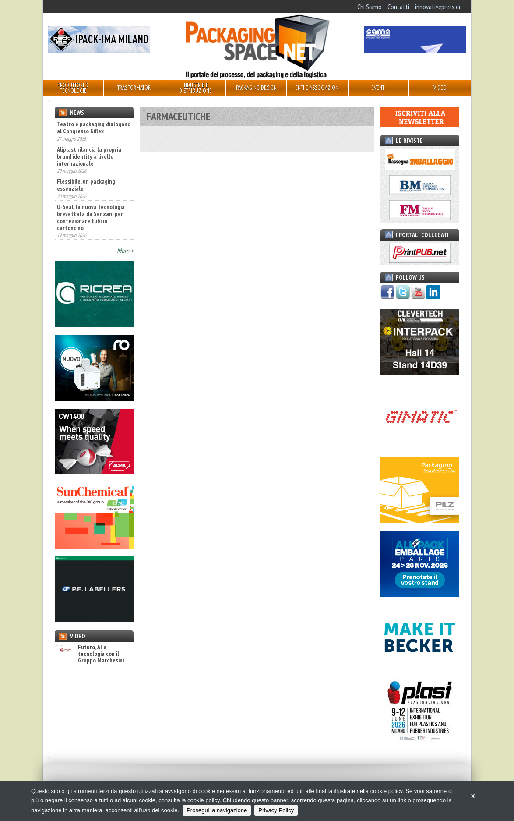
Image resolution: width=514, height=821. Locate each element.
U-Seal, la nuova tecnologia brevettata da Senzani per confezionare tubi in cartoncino (91, 217)
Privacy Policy (276, 810)
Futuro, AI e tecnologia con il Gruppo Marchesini (89, 654)
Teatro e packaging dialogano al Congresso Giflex (93, 127)
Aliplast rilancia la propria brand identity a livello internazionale (89, 156)
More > (125, 250)
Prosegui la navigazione (217, 810)
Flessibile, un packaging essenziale (86, 185)
